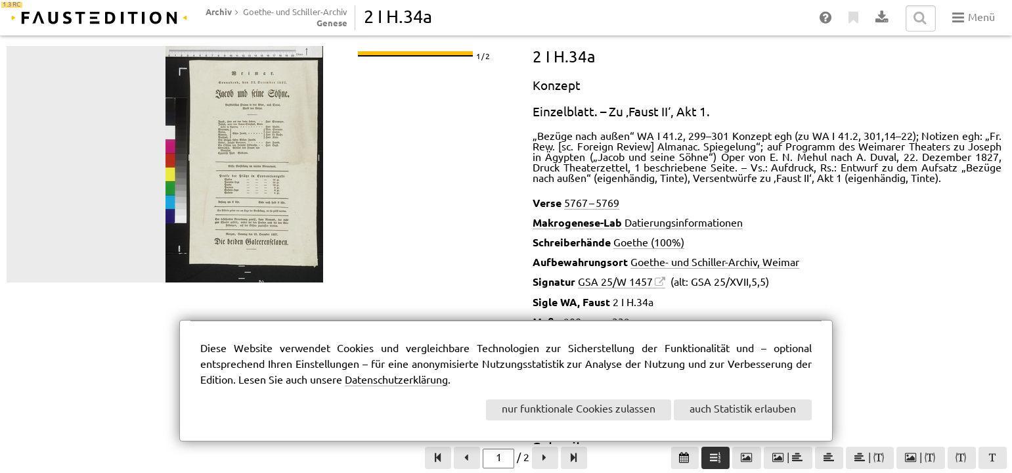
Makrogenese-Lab (577, 223)
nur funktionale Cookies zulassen (578, 410)
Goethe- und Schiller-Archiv (295, 12)
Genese (332, 23)
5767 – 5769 (591, 204)
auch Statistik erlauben (743, 410)
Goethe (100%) (648, 243)
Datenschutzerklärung (396, 381)
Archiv (219, 11)
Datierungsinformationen (684, 224)
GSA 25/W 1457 (615, 283)
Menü (973, 17)
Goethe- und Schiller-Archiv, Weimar (714, 263)
